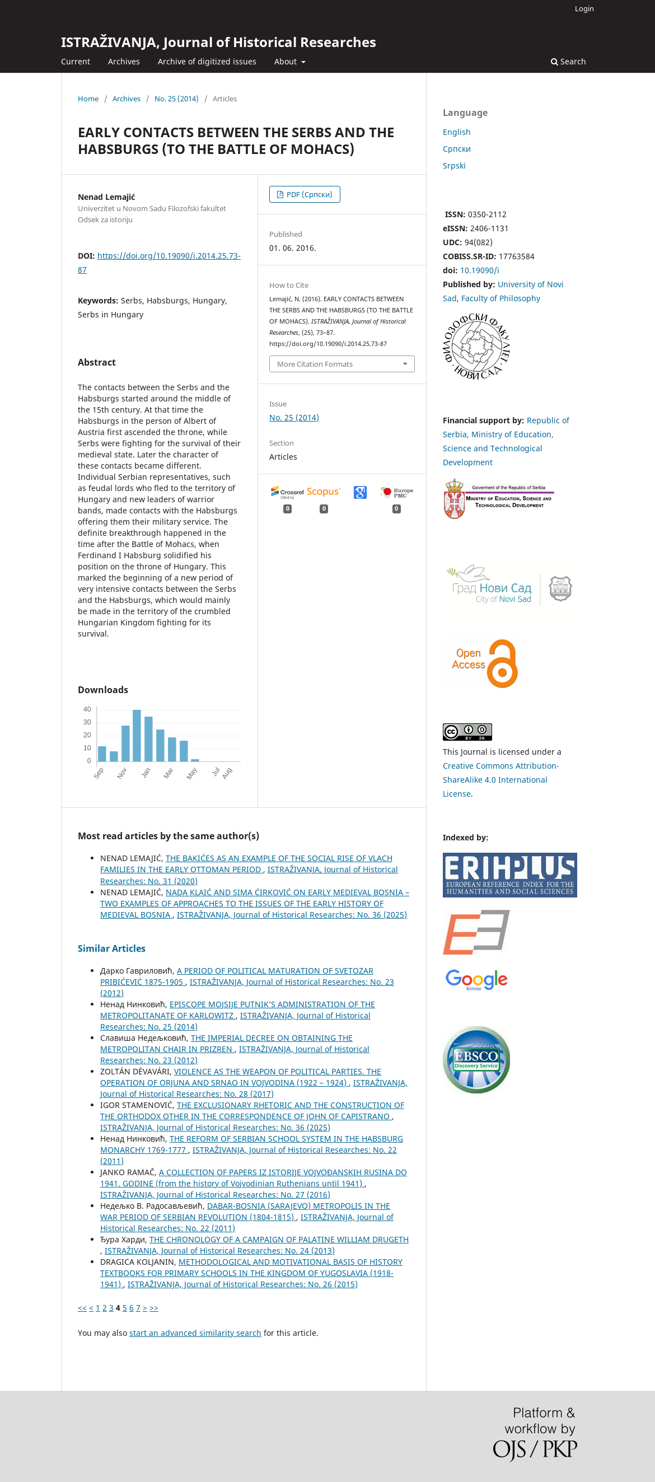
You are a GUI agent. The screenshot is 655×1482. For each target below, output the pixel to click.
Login (584, 8)
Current (75, 61)
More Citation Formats (315, 364)
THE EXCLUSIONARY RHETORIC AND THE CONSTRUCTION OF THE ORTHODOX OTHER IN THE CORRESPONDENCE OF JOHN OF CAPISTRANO (252, 1110)
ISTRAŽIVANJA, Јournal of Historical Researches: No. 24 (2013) (220, 1250)
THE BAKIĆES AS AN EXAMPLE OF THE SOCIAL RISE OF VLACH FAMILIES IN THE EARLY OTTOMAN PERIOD (246, 864)
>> (153, 1307)
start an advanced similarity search (195, 1332)
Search (568, 61)
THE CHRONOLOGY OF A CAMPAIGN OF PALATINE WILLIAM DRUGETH (279, 1239)
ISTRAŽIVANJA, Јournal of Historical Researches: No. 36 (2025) (292, 914)
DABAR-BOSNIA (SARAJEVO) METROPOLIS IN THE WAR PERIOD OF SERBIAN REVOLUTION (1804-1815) (245, 1211)
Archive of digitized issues (207, 61)
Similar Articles (112, 948)
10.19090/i (479, 270)
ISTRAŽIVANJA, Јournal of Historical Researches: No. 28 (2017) (254, 1088)
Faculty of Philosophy (500, 298)
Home (88, 98)
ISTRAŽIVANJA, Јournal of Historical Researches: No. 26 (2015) (243, 1284)
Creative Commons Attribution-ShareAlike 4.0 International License (501, 779)
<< (82, 1307)
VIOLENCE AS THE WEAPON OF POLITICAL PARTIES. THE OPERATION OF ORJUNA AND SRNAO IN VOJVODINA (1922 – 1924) (240, 1077)
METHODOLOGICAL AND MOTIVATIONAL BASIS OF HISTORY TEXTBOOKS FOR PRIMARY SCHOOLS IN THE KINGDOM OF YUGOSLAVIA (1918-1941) (251, 1272)
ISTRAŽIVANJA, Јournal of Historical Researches (218, 41)
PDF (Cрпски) (309, 194)
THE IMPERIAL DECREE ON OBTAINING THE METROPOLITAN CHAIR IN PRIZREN (226, 1043)
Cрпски (457, 148)
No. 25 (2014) (177, 98)
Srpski (454, 165)
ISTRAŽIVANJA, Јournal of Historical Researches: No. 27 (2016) (215, 1194)
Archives (124, 61)
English (457, 132)
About (286, 61)
